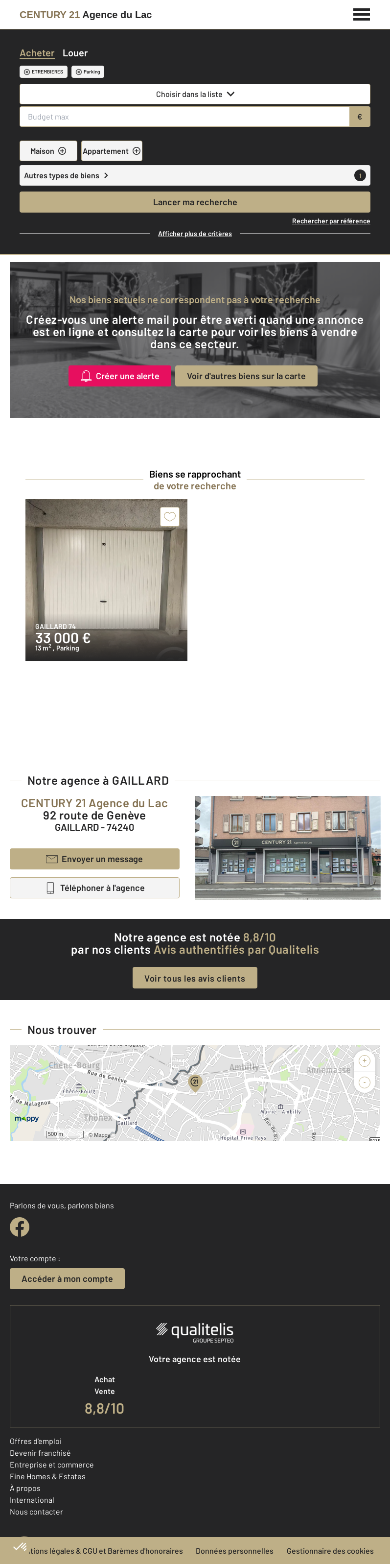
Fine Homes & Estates (48, 1476)
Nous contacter (36, 1511)
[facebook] (19, 1227)
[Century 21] (86, 15)
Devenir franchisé (40, 1452)
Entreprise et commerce (52, 1464)
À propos (25, 1487)
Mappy (102, 1135)
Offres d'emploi (36, 1440)
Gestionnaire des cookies (330, 1550)
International (32, 1499)
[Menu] (361, 13)
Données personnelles (235, 1550)
